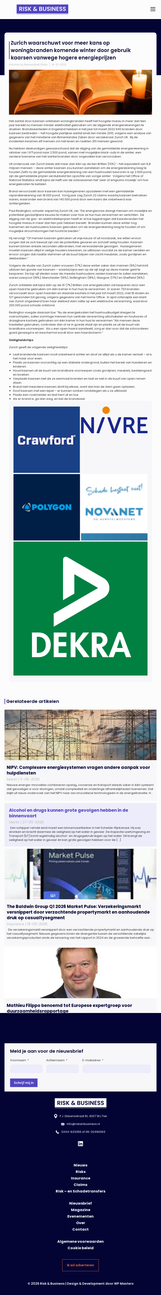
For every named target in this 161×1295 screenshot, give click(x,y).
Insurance (16, 64)
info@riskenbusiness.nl (83, 1124)
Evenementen (80, 1216)
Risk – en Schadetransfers (80, 1191)
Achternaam (56, 1060)
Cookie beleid (81, 1248)
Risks (44, 64)
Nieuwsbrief (32, 64)
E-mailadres (92, 1060)
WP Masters (124, 1283)
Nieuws (80, 1165)
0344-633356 (71, 1132)
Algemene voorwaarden (80, 1241)
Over (80, 1222)
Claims (80, 1184)
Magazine (80, 1209)
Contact (80, 1229)
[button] (153, 9)
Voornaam (19, 1060)
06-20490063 (95, 1132)
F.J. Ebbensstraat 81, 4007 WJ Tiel (83, 1116)
